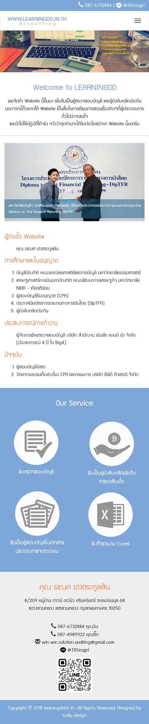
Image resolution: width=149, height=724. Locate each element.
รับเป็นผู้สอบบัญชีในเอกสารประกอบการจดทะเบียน (37, 519)
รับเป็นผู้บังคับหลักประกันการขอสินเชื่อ (112, 458)
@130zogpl (130, 5)
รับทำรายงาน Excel (107, 520)
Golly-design (75, 716)
